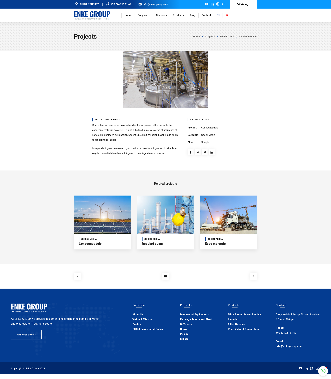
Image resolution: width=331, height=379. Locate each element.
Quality (136, 324)
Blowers (185, 329)
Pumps (184, 334)
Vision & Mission (142, 319)
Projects (210, 36)
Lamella (233, 319)
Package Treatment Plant (196, 319)
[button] (323, 371)
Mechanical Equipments (194, 314)
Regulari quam (152, 243)
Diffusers (186, 324)
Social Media (227, 36)
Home (196, 36)
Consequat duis (90, 243)
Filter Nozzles (236, 324)
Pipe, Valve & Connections (244, 329)
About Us (138, 314)
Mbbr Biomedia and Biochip (244, 314)
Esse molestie (215, 243)
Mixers (184, 338)
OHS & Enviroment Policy (147, 329)
